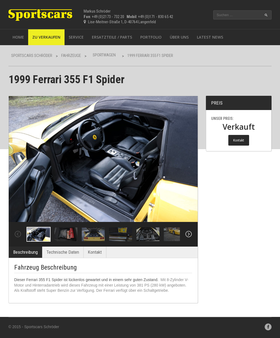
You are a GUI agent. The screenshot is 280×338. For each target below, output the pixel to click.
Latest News (210, 37)
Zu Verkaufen (46, 37)
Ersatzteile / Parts (112, 37)
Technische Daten (62, 252)
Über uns (179, 37)
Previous (17, 234)
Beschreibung (25, 252)
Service (76, 37)
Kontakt (95, 252)
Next (188, 234)
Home (18, 37)
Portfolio (151, 37)
